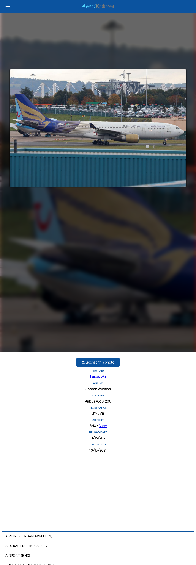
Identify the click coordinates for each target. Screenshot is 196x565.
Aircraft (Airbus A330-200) (29, 545)
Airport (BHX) (17, 555)
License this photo (98, 362)
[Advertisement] (98, 492)
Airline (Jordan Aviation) (28, 536)
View (103, 426)
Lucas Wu (98, 377)
